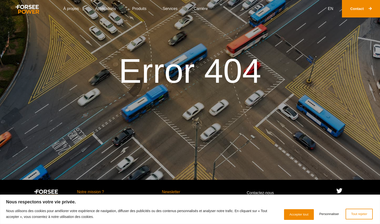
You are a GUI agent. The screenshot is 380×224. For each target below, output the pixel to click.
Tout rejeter (322, 214)
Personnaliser (287, 214)
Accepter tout (357, 214)
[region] (190, 209)
